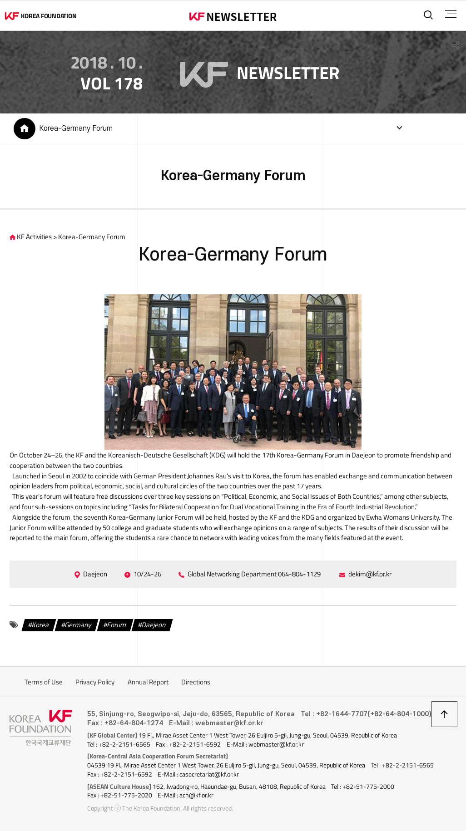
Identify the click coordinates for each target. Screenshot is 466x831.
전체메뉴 (450, 14)
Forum (117, 625)
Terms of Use (44, 682)
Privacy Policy (94, 682)
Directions (195, 682)
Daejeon (154, 625)
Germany (78, 625)
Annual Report (148, 682)
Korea (41, 625)
